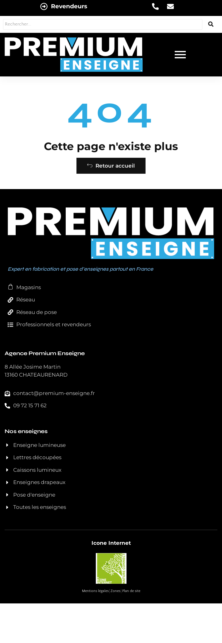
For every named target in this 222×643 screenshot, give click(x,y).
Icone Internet (111, 543)
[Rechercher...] (102, 24)
